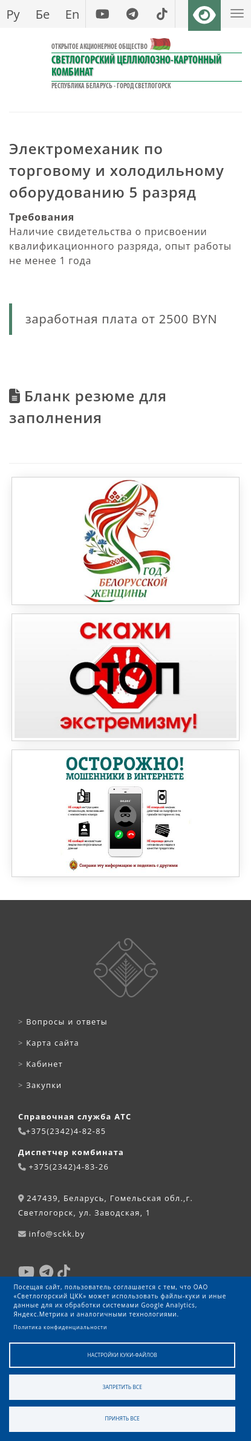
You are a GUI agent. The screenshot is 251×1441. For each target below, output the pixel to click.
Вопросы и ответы (63, 1021)
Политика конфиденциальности (61, 1327)
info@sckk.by (56, 1233)
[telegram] (132, 13)
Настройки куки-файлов (122, 1355)
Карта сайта (48, 1042)
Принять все (122, 1418)
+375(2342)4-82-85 (66, 1130)
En (72, 13)
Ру (12, 13)
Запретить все (122, 1387)
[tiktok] (162, 13)
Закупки (40, 1085)
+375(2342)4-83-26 (68, 1166)
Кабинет (40, 1063)
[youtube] (103, 13)
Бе (43, 13)
